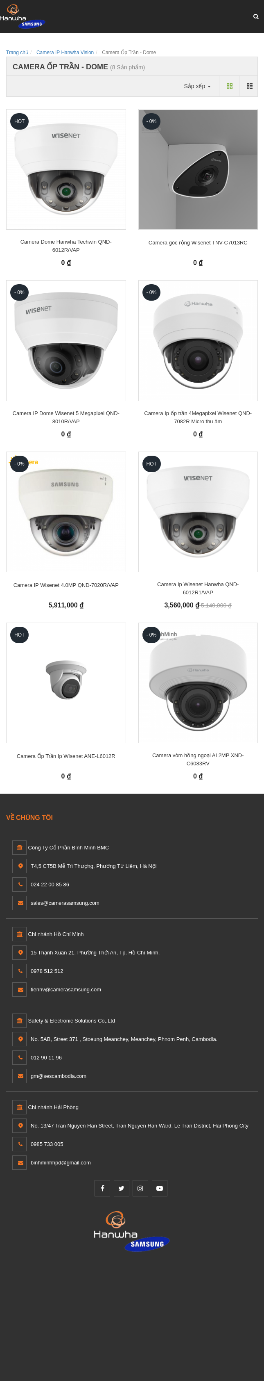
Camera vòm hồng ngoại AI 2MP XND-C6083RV (198, 759)
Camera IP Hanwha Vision (65, 52)
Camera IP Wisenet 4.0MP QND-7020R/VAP (66, 585)
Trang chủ (17, 52)
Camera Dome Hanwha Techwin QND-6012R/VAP (66, 246)
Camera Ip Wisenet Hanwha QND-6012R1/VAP (198, 588)
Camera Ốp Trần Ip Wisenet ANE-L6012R (66, 756)
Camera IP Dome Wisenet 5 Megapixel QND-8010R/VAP (66, 417)
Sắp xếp (197, 86)
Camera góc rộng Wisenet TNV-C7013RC (198, 243)
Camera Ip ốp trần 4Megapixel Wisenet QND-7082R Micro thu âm (198, 417)
